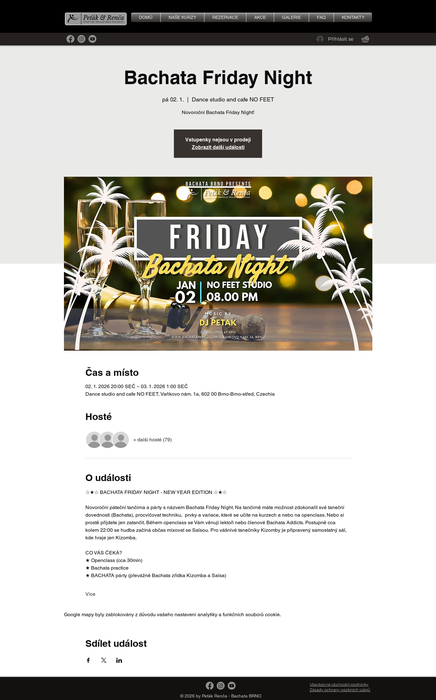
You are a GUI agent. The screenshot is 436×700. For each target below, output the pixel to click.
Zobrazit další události (218, 147)
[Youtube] (92, 39)
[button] (291, 17)
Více (90, 594)
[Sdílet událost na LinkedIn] (119, 660)
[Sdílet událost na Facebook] (88, 660)
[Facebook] (70, 39)
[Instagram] (81, 39)
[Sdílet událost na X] (104, 660)
